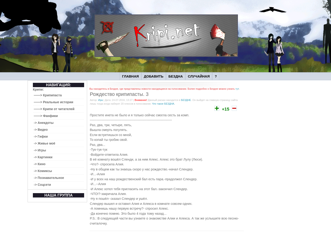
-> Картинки (43, 157)
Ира (100, 100)
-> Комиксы (43, 171)
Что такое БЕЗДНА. (163, 103)
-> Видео (41, 129)
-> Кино (40, 164)
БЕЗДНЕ (186, 100)
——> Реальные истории (53, 102)
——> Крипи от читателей (54, 109)
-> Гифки (41, 136)
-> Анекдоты (44, 123)
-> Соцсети (42, 184)
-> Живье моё (44, 143)
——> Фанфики (46, 116)
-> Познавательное (49, 178)
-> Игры (40, 150)
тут (237, 88)
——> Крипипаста (48, 95)
